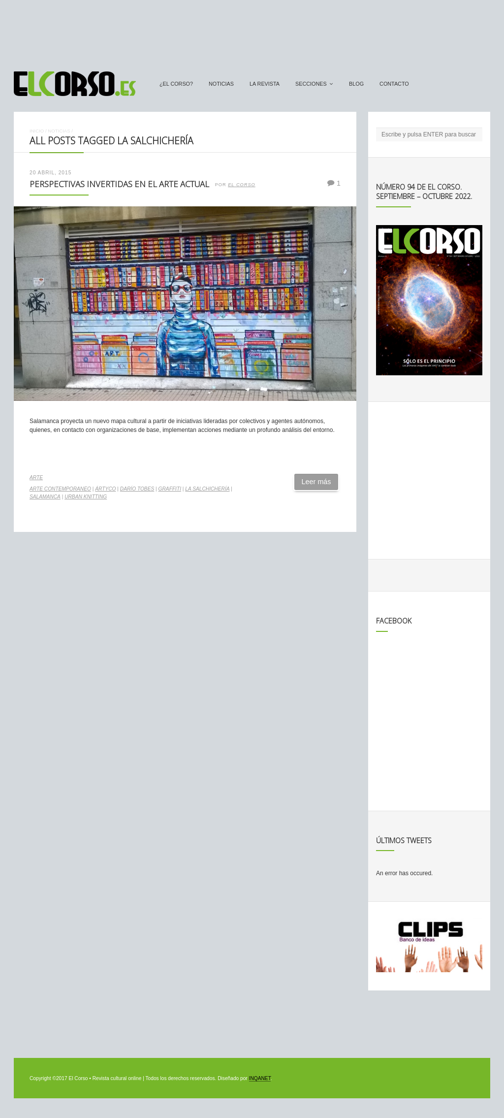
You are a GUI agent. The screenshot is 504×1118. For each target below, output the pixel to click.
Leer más (316, 482)
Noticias (221, 84)
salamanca (45, 496)
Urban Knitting (85, 496)
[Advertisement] (252, 31)
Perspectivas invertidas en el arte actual (119, 184)
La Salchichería (207, 489)
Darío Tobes (137, 489)
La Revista (265, 84)
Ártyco (105, 489)
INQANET (260, 1078)
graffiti (169, 489)
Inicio (37, 130)
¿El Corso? (176, 84)
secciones (311, 84)
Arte (36, 477)
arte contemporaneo (60, 489)
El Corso (241, 184)
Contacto (394, 84)
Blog (356, 84)
